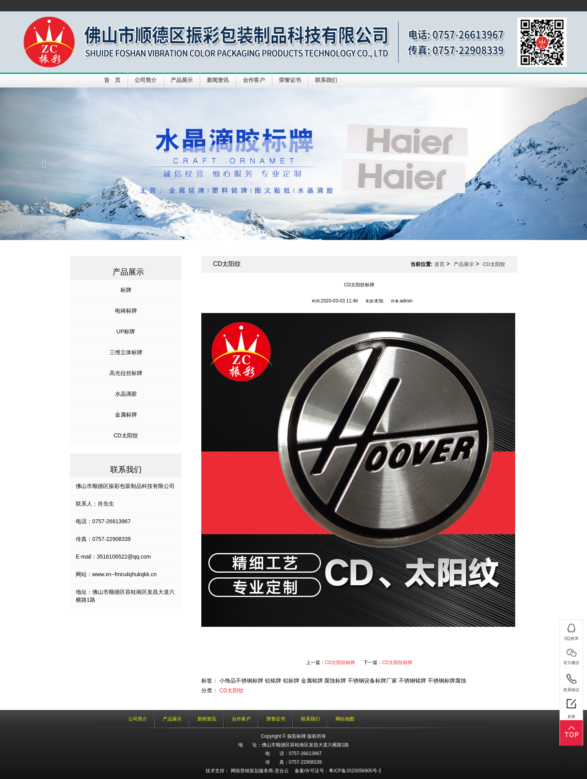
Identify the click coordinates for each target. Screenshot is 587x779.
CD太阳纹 (125, 435)
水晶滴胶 (126, 394)
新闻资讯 (218, 80)
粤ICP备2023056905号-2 (355, 771)
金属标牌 (126, 414)
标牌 (125, 290)
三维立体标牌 (125, 352)
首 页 (112, 80)
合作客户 (254, 80)
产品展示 (182, 80)
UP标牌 (126, 331)
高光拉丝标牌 (125, 373)
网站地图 (344, 719)
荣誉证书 (290, 80)
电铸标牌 (126, 311)
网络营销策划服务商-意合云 (260, 771)
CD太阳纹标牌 (340, 662)
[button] (44, 163)
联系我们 (326, 80)
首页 (439, 264)
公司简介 (146, 80)
